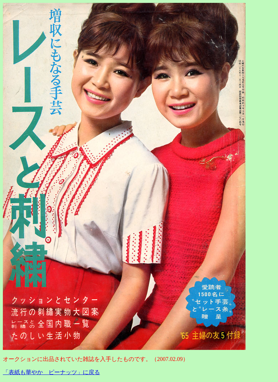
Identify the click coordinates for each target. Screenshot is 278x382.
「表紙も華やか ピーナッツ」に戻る (51, 372)
